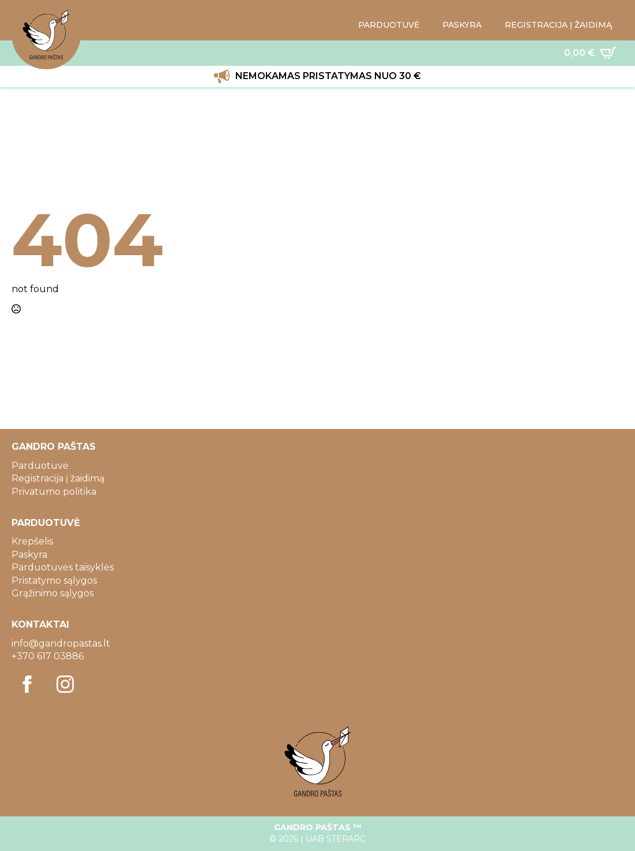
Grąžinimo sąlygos (52, 593)
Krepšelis (32, 541)
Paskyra (29, 554)
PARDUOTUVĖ (388, 25)
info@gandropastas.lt (61, 643)
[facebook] (27, 684)
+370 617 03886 (48, 656)
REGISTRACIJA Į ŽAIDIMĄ (558, 25)
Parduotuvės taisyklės (63, 567)
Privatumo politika (54, 491)
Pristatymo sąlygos (54, 580)
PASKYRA (462, 25)
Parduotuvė (40, 465)
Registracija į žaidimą (58, 478)
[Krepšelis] (590, 53)
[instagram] (65, 684)
